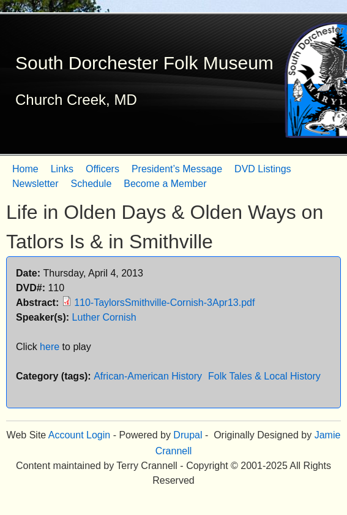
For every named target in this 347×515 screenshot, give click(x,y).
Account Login (79, 435)
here (49, 346)
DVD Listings (262, 169)
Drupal (187, 435)
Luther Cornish (104, 317)
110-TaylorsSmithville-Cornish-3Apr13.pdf (164, 302)
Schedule (91, 183)
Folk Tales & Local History (264, 376)
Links (62, 169)
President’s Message (177, 169)
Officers (102, 169)
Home (25, 169)
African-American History (148, 376)
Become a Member (165, 183)
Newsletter (35, 183)
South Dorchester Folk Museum (144, 63)
